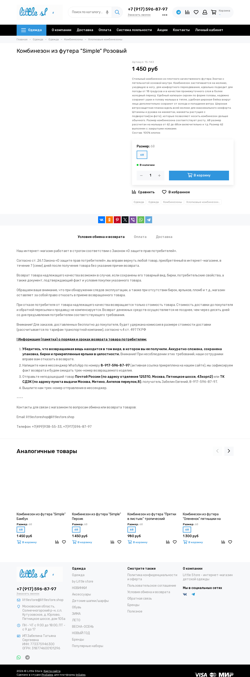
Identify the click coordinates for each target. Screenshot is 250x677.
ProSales (47, 674)
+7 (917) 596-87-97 (148, 9)
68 (142, 154)
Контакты (181, 30)
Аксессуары (81, 594)
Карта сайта (52, 671)
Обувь (76, 607)
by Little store (82, 581)
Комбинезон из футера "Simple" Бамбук (41, 516)
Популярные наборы (87, 646)
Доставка (85, 30)
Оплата (105, 30)
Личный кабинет (209, 30)
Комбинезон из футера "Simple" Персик (96, 516)
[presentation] (217, 451)
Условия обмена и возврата (148, 592)
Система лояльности (134, 30)
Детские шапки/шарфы (90, 601)
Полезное (134, 611)
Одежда (31, 30)
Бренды (78, 640)
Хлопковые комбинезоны (203, 202)
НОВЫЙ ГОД (81, 633)
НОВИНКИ (79, 588)
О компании (61, 30)
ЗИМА (76, 614)
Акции (162, 30)
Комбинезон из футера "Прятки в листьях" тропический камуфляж (151, 516)
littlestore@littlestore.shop (42, 600)
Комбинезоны (172, 202)
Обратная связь (139, 599)
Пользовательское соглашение (151, 586)
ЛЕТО (76, 620)
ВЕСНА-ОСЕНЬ (83, 627)
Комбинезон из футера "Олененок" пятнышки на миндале (202, 516)
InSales (81, 674)
